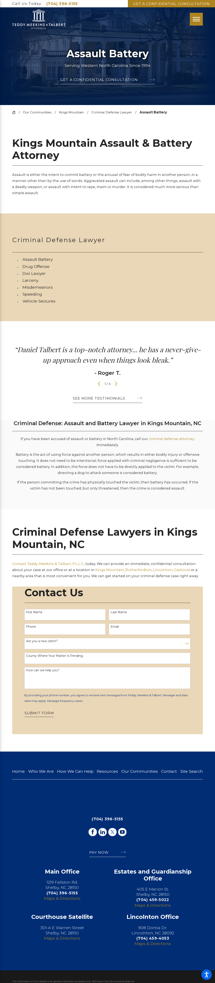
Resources (107, 771)
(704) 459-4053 (152, 938)
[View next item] (116, 384)
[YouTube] (122, 832)
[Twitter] (112, 832)
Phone (31, 626)
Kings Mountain (71, 112)
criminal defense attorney (171, 439)
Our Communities (37, 112)
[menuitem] (112, 259)
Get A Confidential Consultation (171, 3)
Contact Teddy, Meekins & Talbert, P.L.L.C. (48, 564)
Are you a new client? (42, 641)
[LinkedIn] (102, 832)
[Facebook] (92, 832)
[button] (206, 974)
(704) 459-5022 (152, 899)
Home (18, 771)
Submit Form (39, 713)
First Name (34, 612)
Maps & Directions (62, 898)
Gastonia (182, 570)
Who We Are (41, 771)
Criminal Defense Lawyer (111, 112)
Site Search (191, 771)
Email (115, 626)
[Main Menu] (196, 19)
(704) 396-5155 (62, 3)
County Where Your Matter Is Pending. (54, 656)
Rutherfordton (138, 570)
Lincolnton (163, 570)
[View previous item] (99, 384)
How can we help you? (42, 670)
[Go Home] (15, 112)
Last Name (119, 612)
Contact (169, 771)
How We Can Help (75, 771)
